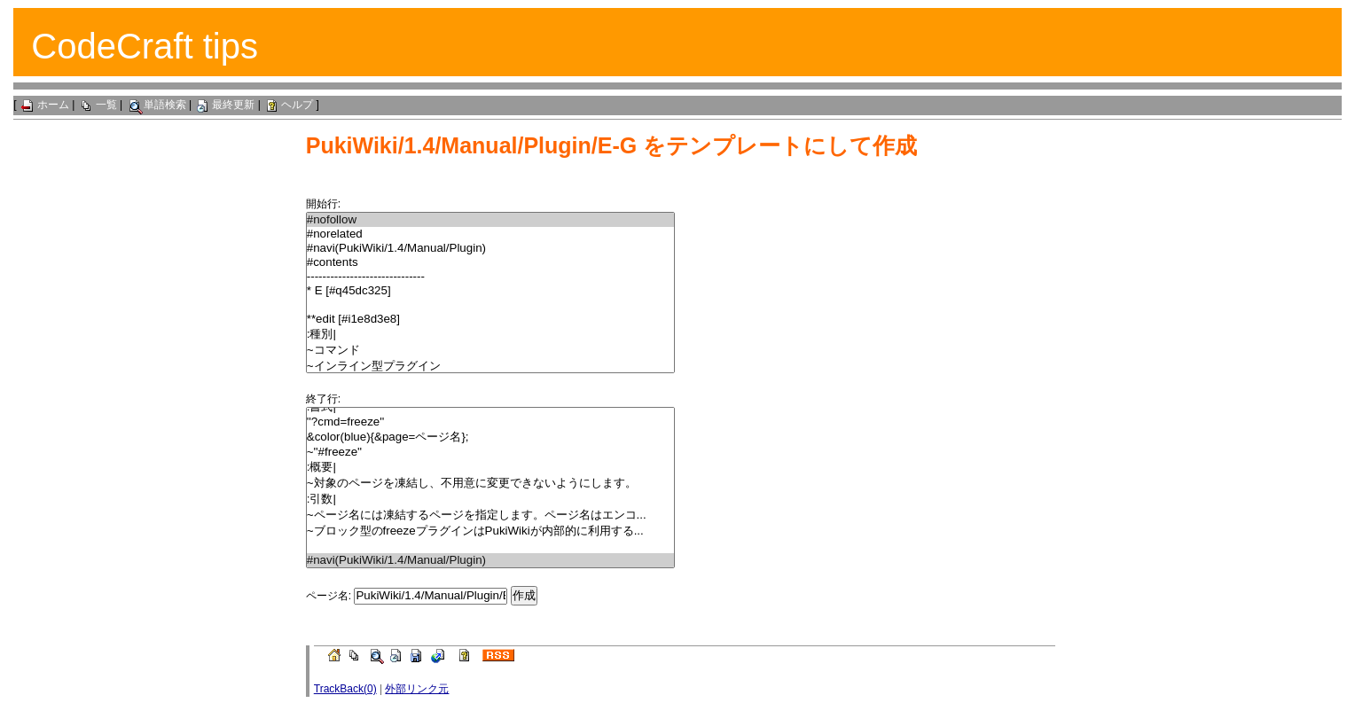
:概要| (491, 467)
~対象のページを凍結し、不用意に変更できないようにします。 (491, 483)
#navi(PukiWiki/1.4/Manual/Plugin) (491, 248)
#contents (491, 262)
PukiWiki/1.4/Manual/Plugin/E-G (471, 145)
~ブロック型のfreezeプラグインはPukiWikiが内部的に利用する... (491, 531)
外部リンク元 (417, 689)
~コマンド (491, 350)
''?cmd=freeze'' (491, 422)
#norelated (491, 234)
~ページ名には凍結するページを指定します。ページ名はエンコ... (491, 515)
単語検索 (156, 104)
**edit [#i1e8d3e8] (491, 319)
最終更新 (224, 104)
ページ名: (328, 596)
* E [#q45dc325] (491, 291)
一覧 (97, 104)
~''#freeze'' (491, 452)
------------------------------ (491, 276)
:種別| (491, 334)
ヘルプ (288, 104)
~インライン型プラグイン (491, 366)
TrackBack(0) (345, 689)
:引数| (491, 499)
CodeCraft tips (144, 46)
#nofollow (491, 220)
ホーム (44, 104)
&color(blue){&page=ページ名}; (491, 437)
